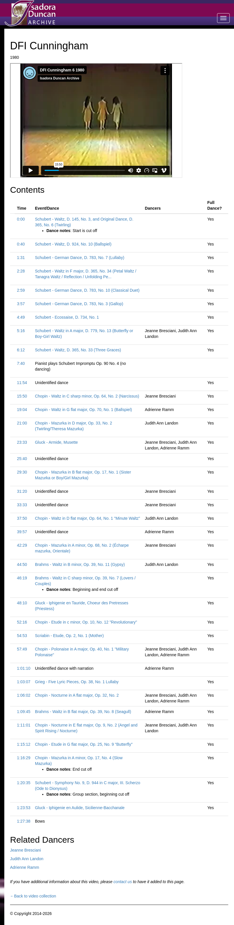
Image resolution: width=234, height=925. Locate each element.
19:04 (22, 409)
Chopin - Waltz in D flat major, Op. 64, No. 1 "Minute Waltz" (87, 518)
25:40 (22, 458)
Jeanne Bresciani (25, 850)
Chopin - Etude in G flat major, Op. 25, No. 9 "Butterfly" (84, 744)
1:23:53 (23, 807)
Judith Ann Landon (26, 858)
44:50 (22, 564)
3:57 (21, 303)
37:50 (22, 518)
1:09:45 (23, 711)
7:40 (21, 363)
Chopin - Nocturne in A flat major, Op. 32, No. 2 (77, 695)
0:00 (21, 219)
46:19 (22, 578)
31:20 (22, 491)
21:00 (22, 423)
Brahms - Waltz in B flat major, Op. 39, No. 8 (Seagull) (83, 711)
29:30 (22, 472)
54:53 (22, 635)
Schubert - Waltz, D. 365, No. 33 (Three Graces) (78, 350)
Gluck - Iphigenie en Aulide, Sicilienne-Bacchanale (80, 807)
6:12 (21, 350)
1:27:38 (23, 821)
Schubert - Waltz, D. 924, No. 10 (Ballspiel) (73, 244)
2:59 (21, 290)
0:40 (21, 244)
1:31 (21, 257)
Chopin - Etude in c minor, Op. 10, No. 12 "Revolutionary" (86, 622)
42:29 (22, 545)
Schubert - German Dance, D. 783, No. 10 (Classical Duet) (87, 290)
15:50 (22, 396)
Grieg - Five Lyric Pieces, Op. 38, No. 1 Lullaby (77, 681)
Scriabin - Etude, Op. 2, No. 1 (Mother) (69, 635)
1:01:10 (23, 668)
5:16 (21, 330)
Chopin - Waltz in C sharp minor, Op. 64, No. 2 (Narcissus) (87, 396)
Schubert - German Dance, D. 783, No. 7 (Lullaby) (79, 257)
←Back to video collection (33, 896)
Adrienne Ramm (24, 867)
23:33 (22, 442)
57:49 (22, 649)
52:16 (22, 622)
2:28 (21, 271)
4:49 (21, 317)
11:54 (22, 382)
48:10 (22, 603)
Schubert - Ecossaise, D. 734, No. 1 (67, 317)
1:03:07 (23, 681)
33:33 (22, 505)
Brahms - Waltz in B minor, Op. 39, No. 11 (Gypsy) (80, 564)
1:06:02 (23, 695)
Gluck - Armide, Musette (56, 442)
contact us (122, 881)
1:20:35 (23, 782)
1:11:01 (23, 725)
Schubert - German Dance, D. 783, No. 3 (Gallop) (79, 303)
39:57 (22, 531)
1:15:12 (23, 744)
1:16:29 (23, 757)
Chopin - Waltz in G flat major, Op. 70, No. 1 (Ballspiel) (83, 409)
